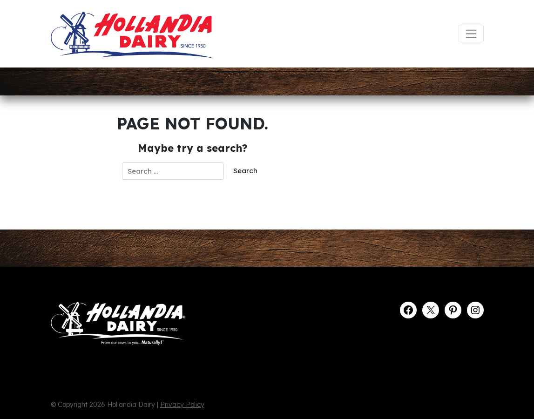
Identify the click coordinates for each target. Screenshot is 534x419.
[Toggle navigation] (471, 33)
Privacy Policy (182, 404)
